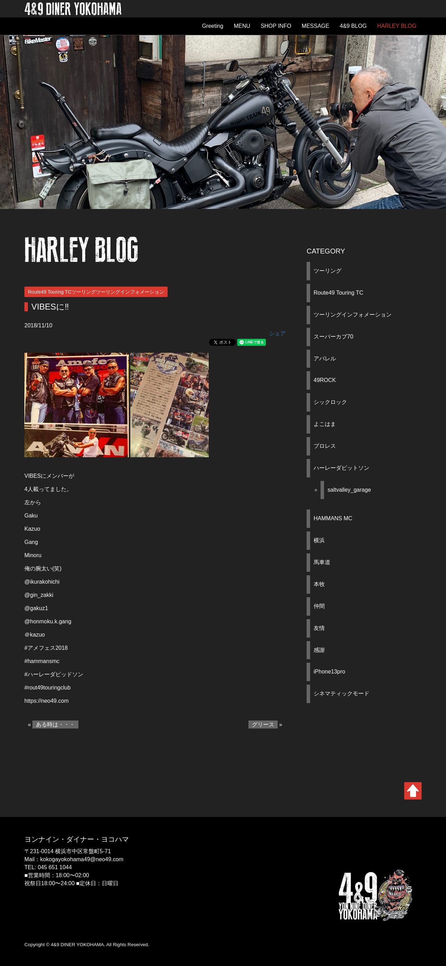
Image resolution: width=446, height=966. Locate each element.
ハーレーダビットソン (341, 468)
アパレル (325, 358)
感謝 (319, 650)
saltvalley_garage (349, 490)
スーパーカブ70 (333, 337)
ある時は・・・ (55, 724)
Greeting (212, 26)
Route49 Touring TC (338, 293)
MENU (242, 26)
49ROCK (325, 380)
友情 (319, 628)
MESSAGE (315, 26)
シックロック (330, 402)
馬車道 (322, 562)
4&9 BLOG (353, 26)
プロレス (325, 446)
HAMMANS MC (333, 518)
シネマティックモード (341, 693)
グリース (263, 724)
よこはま (325, 424)
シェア (277, 333)
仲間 (319, 606)
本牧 (319, 584)
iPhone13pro (329, 672)
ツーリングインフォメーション (353, 315)
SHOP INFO (276, 26)
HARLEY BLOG (396, 26)
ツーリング (327, 271)
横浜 (319, 540)
